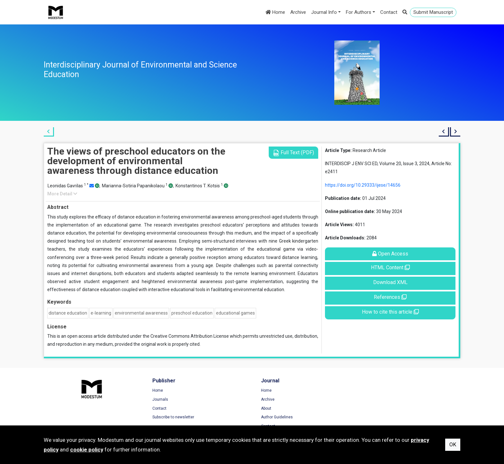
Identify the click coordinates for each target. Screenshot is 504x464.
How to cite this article (390, 312)
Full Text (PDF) (293, 152)
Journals (159, 399)
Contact (388, 12)
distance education (68, 313)
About (263, 408)
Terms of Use (378, 390)
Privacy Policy (378, 399)
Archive (298, 12)
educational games (235, 313)
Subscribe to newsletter (172, 417)
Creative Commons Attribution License (189, 336)
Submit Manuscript (433, 12)
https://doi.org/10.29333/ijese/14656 (363, 185)
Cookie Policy (378, 408)
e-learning (101, 313)
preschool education (191, 313)
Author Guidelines (274, 417)
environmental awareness (141, 313)
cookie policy (86, 449)
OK (452, 445)
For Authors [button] (358, 12)
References (390, 297)
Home (275, 12)
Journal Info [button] (324, 12)
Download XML (390, 282)
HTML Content (390, 267)
